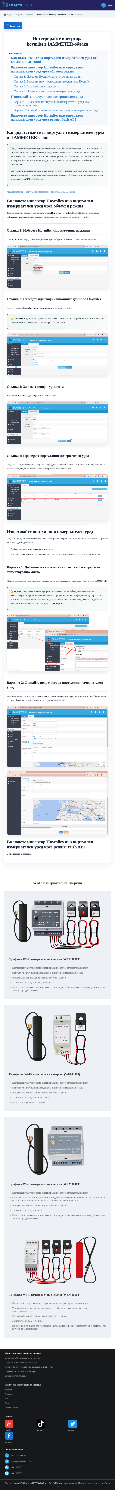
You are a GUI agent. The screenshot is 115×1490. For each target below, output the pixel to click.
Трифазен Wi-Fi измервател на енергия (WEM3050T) (44, 1294)
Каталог (13, 26)
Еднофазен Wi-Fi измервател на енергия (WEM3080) (44, 1074)
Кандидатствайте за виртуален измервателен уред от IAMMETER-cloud (53, 60)
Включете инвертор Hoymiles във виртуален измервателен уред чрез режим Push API (47, 117)
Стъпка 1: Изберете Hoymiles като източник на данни (47, 76)
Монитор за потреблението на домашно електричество (29, 1367)
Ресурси (8, 1390)
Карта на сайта (11, 1408)
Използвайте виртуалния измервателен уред (47, 97)
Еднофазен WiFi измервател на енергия (22, 1358)
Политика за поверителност (90, 1483)
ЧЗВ (6, 1399)
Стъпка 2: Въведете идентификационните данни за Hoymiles (52, 81)
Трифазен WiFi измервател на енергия (21, 1362)
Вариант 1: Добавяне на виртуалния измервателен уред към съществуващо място (52, 103)
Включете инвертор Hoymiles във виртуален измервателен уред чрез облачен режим (47, 69)
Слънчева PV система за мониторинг (21, 1371)
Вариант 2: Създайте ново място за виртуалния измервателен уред (56, 110)
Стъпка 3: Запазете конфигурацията (36, 86)
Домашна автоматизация (16, 1376)
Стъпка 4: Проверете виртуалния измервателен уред (47, 91)
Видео (7, 1403)
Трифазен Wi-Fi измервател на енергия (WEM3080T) (44, 959)
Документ (9, 1394)
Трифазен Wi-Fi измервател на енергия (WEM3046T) (44, 1184)
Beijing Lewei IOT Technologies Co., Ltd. (38, 1483)
